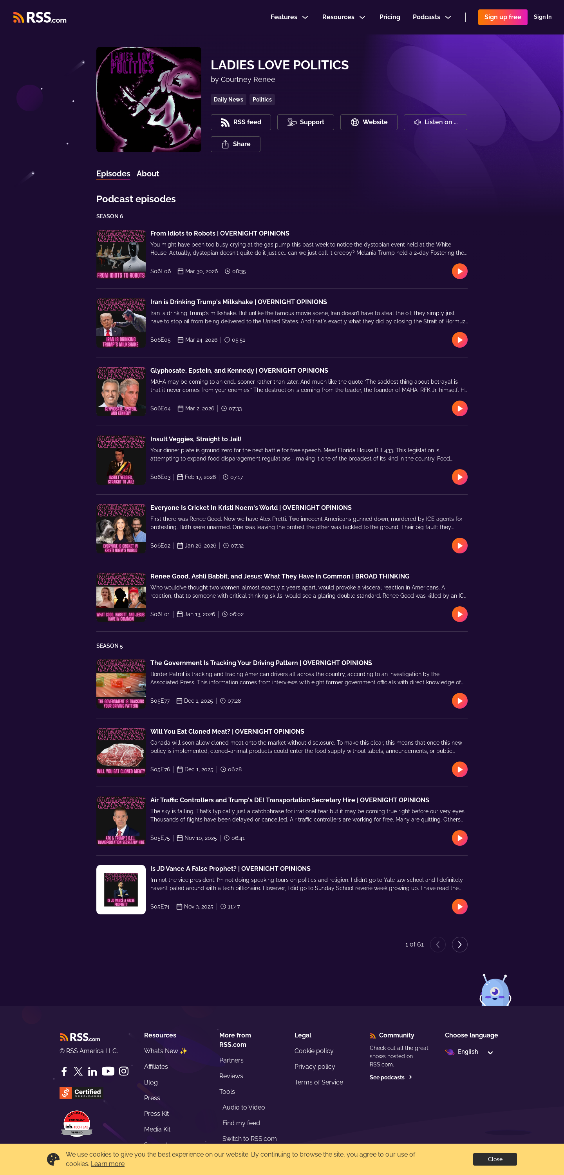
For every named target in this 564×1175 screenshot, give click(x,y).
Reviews (231, 1076)
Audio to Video (243, 1107)
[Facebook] (64, 1071)
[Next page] (460, 944)
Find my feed (241, 1123)
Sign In (542, 17)
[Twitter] (78, 1071)
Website (369, 122)
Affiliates (156, 1066)
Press (152, 1098)
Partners (231, 1060)
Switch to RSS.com (249, 1138)
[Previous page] (438, 944)
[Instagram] (123, 1071)
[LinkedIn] (92, 1071)
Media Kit (157, 1129)
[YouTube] (108, 1071)
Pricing (390, 17)
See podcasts (391, 1077)
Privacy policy (315, 1066)
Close (495, 1159)
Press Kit (156, 1113)
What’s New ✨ (166, 1051)
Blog (151, 1082)
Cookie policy (314, 1051)
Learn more (108, 1164)
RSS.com (381, 1064)
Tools (227, 1091)
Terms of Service (319, 1082)
